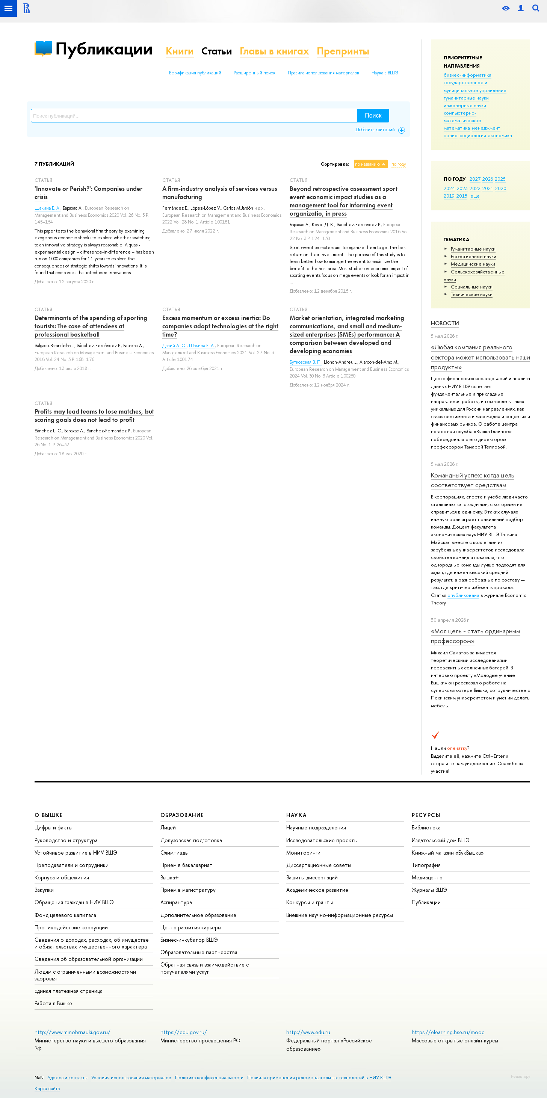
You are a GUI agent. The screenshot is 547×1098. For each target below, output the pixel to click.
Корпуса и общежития (62, 877)
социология (472, 135)
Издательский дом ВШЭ (441, 840)
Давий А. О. (174, 346)
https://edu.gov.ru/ (183, 1032)
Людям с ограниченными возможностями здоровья (85, 975)
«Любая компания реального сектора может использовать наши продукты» (480, 357)
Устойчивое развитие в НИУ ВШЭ (76, 852)
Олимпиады (174, 852)
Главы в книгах (274, 50)
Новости (445, 323)
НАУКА (296, 815)
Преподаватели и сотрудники (72, 864)
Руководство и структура (66, 840)
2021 (487, 188)
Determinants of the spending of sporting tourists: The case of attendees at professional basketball (91, 326)
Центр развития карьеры (190, 927)
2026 (487, 178)
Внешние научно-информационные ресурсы (339, 914)
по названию (367, 164)
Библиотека (426, 827)
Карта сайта (47, 1088)
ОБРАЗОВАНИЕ (182, 815)
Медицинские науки (473, 263)
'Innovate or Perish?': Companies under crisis (88, 192)
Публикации (104, 48)
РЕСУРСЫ (426, 815)
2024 (449, 188)
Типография (426, 864)
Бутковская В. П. (306, 362)
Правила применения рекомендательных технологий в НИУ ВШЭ (319, 1077)
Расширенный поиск (254, 73)
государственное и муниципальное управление (475, 86)
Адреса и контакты (67, 1077)
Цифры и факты (54, 827)
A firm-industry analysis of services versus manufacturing (219, 192)
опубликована (463, 595)
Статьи (216, 50)
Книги (180, 50)
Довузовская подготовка (191, 840)
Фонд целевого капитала (65, 914)
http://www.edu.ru (308, 1032)
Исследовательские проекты (322, 840)
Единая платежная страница (69, 990)
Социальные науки (472, 286)
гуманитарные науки (466, 97)
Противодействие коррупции (71, 927)
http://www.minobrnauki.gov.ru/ (72, 1032)
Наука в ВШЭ (385, 73)
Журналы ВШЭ (429, 889)
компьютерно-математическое (462, 116)
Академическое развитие (317, 889)
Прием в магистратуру (188, 889)
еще (475, 195)
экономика (500, 135)
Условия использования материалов (131, 1077)
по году (398, 164)
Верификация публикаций (195, 73)
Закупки (44, 889)
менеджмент (486, 127)
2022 (475, 188)
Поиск (373, 115)
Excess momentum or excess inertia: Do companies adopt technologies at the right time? (220, 326)
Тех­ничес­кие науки (472, 294)
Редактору (520, 1076)
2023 (462, 188)
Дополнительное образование (198, 914)
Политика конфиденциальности (209, 1077)
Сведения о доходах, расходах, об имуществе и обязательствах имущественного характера (92, 943)
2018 (461, 195)
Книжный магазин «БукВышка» (448, 852)
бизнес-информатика (467, 74)
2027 (475, 178)
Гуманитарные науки (473, 248)
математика (457, 127)
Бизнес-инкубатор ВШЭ (189, 939)
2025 (500, 178)
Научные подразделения (316, 827)
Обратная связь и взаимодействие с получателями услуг (204, 968)
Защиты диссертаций (312, 877)
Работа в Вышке (53, 1003)
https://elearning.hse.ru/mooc (448, 1032)
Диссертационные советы (318, 864)
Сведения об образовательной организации (89, 958)
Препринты (343, 50)
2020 (500, 188)
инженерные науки (465, 105)
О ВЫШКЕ (49, 815)
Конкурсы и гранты (309, 902)
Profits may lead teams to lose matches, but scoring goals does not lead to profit (94, 415)
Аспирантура (176, 902)
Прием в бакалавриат (186, 864)
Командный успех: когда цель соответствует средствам (472, 480)
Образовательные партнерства (198, 952)
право (451, 135)
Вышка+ (169, 877)
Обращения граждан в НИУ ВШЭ (74, 902)
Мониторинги (303, 852)
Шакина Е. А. (47, 208)
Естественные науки (473, 256)
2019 (449, 195)
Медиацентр (427, 877)
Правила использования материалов (323, 73)
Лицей (168, 827)
